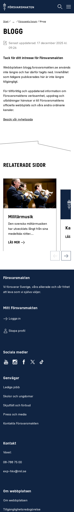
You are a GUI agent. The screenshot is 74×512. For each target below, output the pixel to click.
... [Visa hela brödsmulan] (13, 21)
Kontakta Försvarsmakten (20, 423)
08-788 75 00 (12, 462)
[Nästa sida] (66, 257)
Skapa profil (17, 331)
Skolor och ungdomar (18, 396)
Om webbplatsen (15, 500)
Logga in (15, 318)
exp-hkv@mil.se (14, 471)
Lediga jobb (11, 387)
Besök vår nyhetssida (18, 119)
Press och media (14, 414)
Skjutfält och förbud (17, 405)
